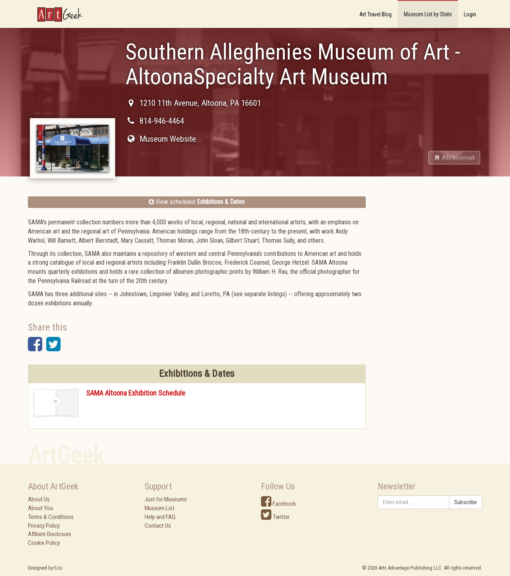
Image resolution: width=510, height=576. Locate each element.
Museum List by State (428, 14)
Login (470, 14)
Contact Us (158, 525)
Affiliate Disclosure (49, 534)
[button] (454, 157)
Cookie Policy (44, 542)
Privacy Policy (44, 525)
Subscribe (465, 502)
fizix (58, 568)
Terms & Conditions (51, 517)
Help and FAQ (160, 517)
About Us (39, 499)
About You (40, 508)
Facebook (278, 503)
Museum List (160, 508)
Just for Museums (166, 499)
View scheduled (197, 202)
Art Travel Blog (375, 14)
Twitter (275, 517)
